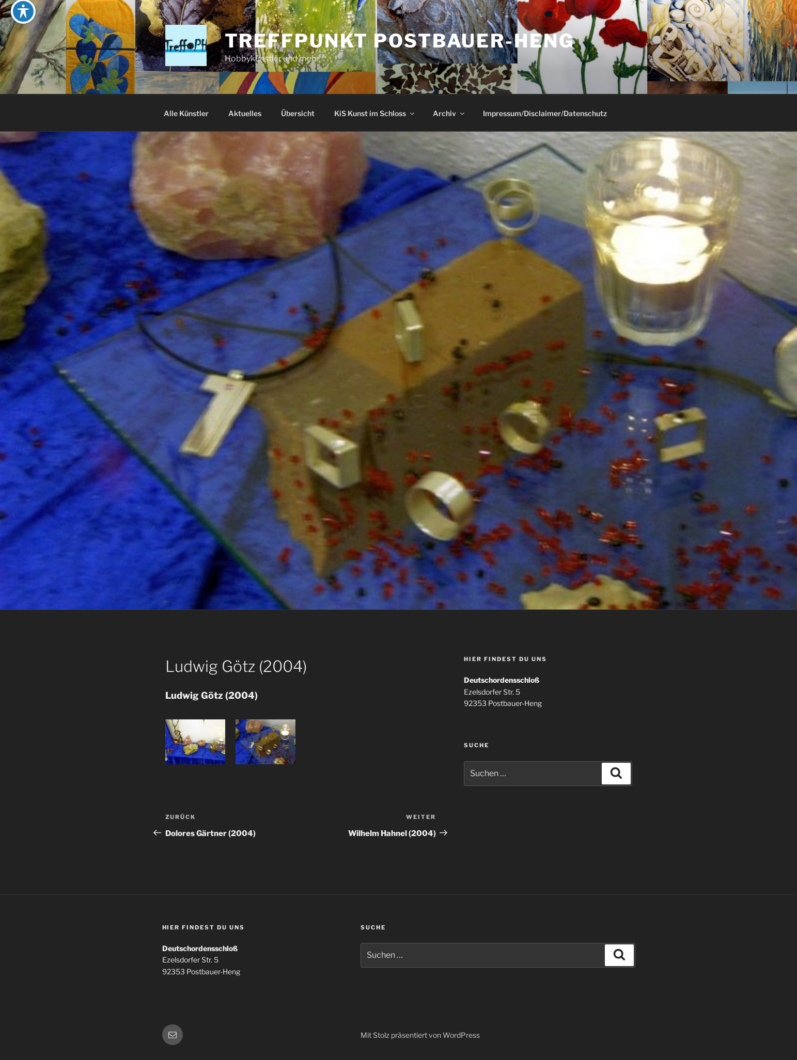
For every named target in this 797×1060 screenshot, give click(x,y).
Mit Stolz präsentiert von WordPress (420, 1035)
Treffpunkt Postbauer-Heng (399, 40)
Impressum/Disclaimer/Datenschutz (545, 113)
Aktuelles (244, 113)
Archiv (449, 113)
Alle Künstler (186, 113)
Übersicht (298, 113)
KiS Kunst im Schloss (375, 113)
